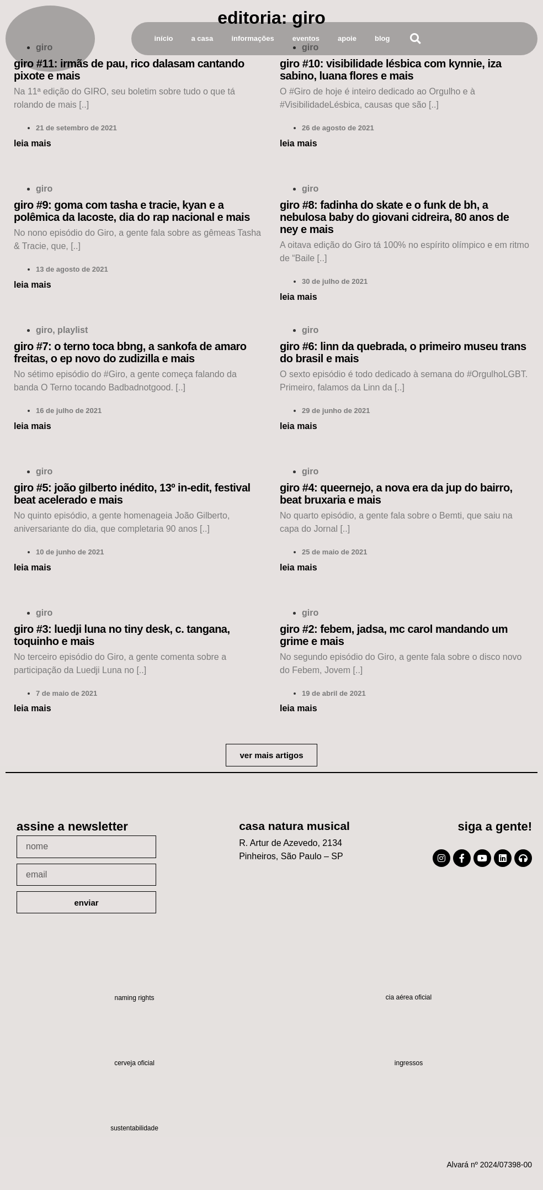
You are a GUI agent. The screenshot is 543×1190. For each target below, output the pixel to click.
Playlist (72, 330)
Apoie (347, 38)
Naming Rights (134, 998)
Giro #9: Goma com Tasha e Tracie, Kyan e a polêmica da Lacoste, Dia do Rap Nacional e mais (132, 211)
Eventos (306, 38)
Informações (252, 38)
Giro (44, 188)
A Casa (202, 38)
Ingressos (409, 1063)
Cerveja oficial (134, 1063)
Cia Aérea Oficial (409, 997)
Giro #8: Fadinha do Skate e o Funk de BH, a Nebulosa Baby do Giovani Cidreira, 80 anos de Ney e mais (394, 217)
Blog (382, 38)
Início (164, 38)
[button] (415, 39)
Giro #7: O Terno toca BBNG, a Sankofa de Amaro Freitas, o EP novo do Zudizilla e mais (130, 352)
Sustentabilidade (134, 1128)
